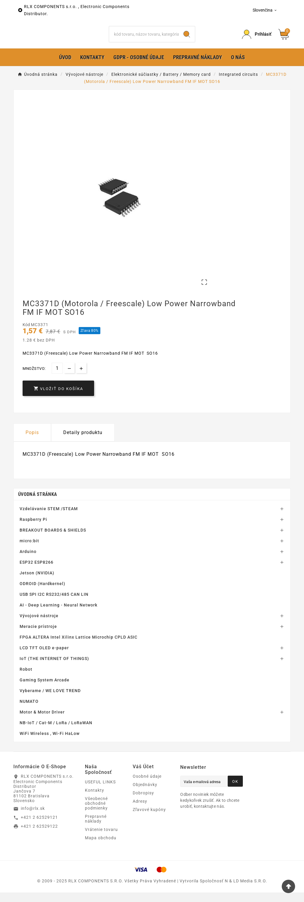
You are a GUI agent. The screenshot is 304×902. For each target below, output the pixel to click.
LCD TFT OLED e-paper (44, 657)
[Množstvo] (57, 377)
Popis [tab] (32, 442)
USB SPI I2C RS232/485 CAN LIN (54, 603)
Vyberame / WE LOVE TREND (50, 700)
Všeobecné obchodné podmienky (96, 813)
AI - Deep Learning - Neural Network (58, 614)
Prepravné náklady (96, 828)
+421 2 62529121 (39, 826)
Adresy (140, 810)
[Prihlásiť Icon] (256, 39)
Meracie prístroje (38, 636)
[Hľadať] (143, 39)
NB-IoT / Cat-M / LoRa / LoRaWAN (56, 732)
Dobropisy (143, 802)
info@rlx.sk (33, 817)
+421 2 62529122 (39, 835)
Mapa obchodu (100, 847)
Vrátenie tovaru (101, 839)
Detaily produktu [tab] (82, 442)
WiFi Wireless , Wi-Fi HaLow (50, 743)
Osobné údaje (147, 785)
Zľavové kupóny (149, 819)
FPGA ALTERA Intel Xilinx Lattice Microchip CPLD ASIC (78, 646)
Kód (27, 334)
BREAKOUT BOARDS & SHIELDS (53, 539)
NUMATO (29, 710)
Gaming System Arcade (44, 689)
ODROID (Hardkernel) (42, 593)
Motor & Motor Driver (42, 721)
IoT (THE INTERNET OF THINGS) (54, 668)
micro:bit (29, 550)
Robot (26, 678)
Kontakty (94, 799)
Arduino (28, 561)
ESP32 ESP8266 (36, 571)
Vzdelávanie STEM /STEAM (49, 518)
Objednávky (145, 794)
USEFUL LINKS (100, 791)
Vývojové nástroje (39, 625)
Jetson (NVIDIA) (37, 582)
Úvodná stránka (37, 504)
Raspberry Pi (33, 529)
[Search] (186, 39)
